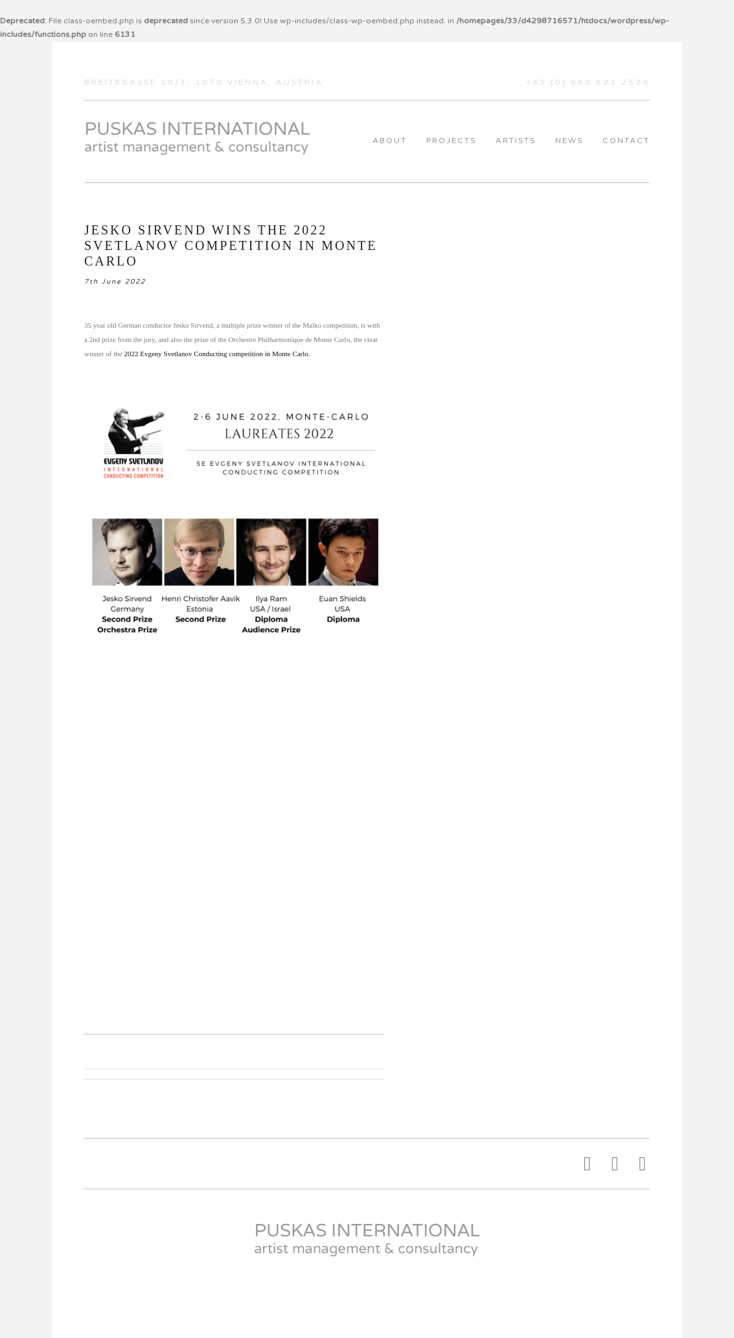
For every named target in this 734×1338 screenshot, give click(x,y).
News (569, 140)
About (390, 140)
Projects (451, 140)
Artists (516, 140)
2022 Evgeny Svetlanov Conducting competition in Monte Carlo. (217, 353)
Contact (626, 140)
